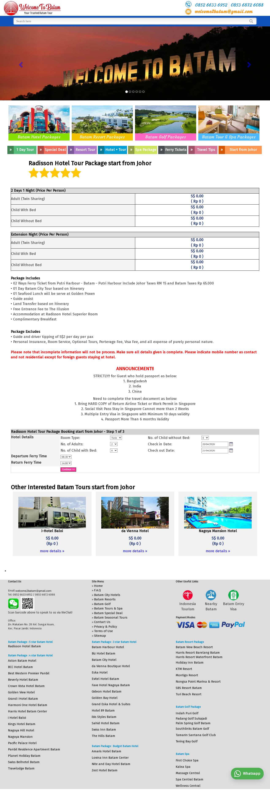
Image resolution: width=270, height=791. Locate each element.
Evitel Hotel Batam (105, 679)
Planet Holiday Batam (24, 756)
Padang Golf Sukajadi (191, 718)
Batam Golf (102, 604)
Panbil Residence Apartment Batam (34, 749)
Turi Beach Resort (188, 694)
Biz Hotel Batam (103, 653)
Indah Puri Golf (187, 713)
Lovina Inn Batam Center (110, 758)
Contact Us (102, 622)
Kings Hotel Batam (21, 724)
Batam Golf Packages (165, 136)
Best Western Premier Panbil (28, 673)
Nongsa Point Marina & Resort (198, 681)
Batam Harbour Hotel (108, 647)
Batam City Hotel (104, 660)
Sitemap (100, 636)
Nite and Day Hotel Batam (111, 764)
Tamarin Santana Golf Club (196, 735)
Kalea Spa (183, 767)
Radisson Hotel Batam (24, 646)
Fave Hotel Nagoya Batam (111, 685)
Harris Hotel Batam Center (27, 711)
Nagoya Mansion (20, 737)
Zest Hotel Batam (104, 770)
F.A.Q (97, 590)
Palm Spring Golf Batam (193, 723)
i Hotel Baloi (17, 718)
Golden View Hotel (21, 692)
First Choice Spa (187, 760)
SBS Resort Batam (189, 688)
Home (98, 586)
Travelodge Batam (21, 768)
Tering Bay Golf (186, 741)
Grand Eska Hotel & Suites (111, 704)
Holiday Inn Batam (190, 662)
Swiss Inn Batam (104, 729)
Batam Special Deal (108, 613)
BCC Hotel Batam (20, 667)
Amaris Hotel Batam (106, 751)
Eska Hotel (100, 672)
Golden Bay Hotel (104, 698)
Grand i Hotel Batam (23, 699)
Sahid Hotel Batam (106, 723)
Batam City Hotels (107, 595)
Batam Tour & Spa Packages (229, 136)
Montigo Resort (187, 675)
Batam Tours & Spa (108, 608)
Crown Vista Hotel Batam (26, 686)
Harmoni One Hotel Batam (27, 705)
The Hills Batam (103, 736)
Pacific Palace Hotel (22, 743)
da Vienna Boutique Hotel (111, 666)
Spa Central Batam (189, 779)
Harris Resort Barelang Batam (198, 652)
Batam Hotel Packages (39, 136)
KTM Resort (184, 669)
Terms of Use (103, 631)
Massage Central (188, 773)
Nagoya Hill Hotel (21, 730)
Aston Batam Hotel (22, 661)
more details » (52, 551)
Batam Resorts (105, 599)
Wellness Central (188, 786)
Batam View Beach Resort (194, 647)
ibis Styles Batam (104, 717)
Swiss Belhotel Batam (24, 762)
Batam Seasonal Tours (110, 617)
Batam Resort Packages (102, 136)
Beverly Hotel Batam (23, 680)
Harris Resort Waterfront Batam (199, 657)
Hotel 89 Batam (103, 710)
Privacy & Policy (105, 626)
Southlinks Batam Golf (192, 729)
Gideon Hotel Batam (107, 691)
